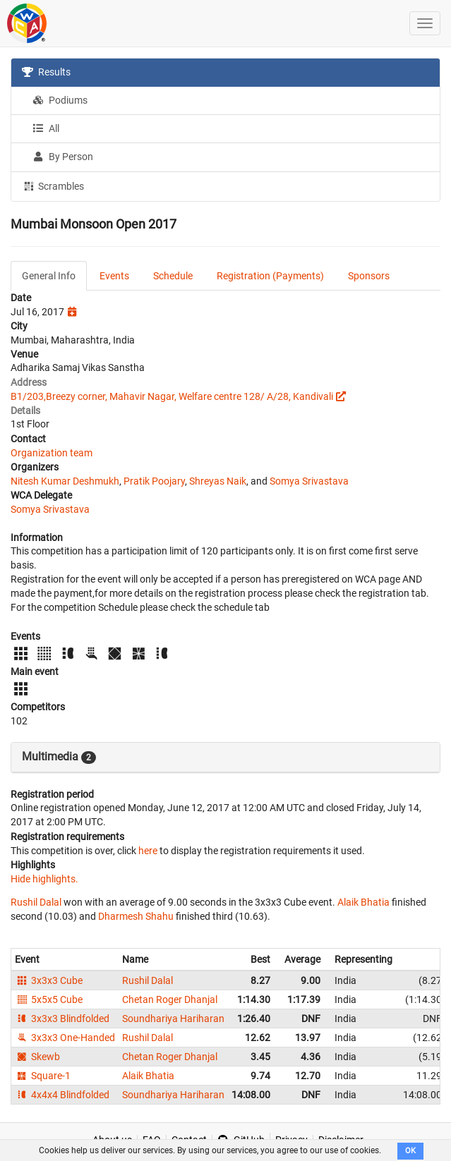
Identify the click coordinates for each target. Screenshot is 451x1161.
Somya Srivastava (309, 481)
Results (46, 72)
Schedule (173, 275)
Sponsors (369, 275)
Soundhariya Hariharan (173, 1018)
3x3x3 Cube (49, 980)
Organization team (51, 452)
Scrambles (53, 185)
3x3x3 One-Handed (65, 1037)
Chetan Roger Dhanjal (169, 999)
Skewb (37, 1056)
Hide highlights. (44, 879)
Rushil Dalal (36, 902)
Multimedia (59, 757)
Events (114, 275)
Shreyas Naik (217, 481)
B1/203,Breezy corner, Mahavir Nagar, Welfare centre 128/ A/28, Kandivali (172, 396)
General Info (49, 275)
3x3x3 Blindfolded (62, 1018)
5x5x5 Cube (49, 999)
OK (410, 1150)
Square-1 (43, 1075)
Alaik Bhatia (363, 902)
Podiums (60, 100)
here (147, 850)
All (45, 128)
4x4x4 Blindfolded (62, 1094)
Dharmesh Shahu (136, 916)
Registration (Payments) (270, 275)
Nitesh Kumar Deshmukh (65, 481)
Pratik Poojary (154, 481)
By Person (62, 156)
